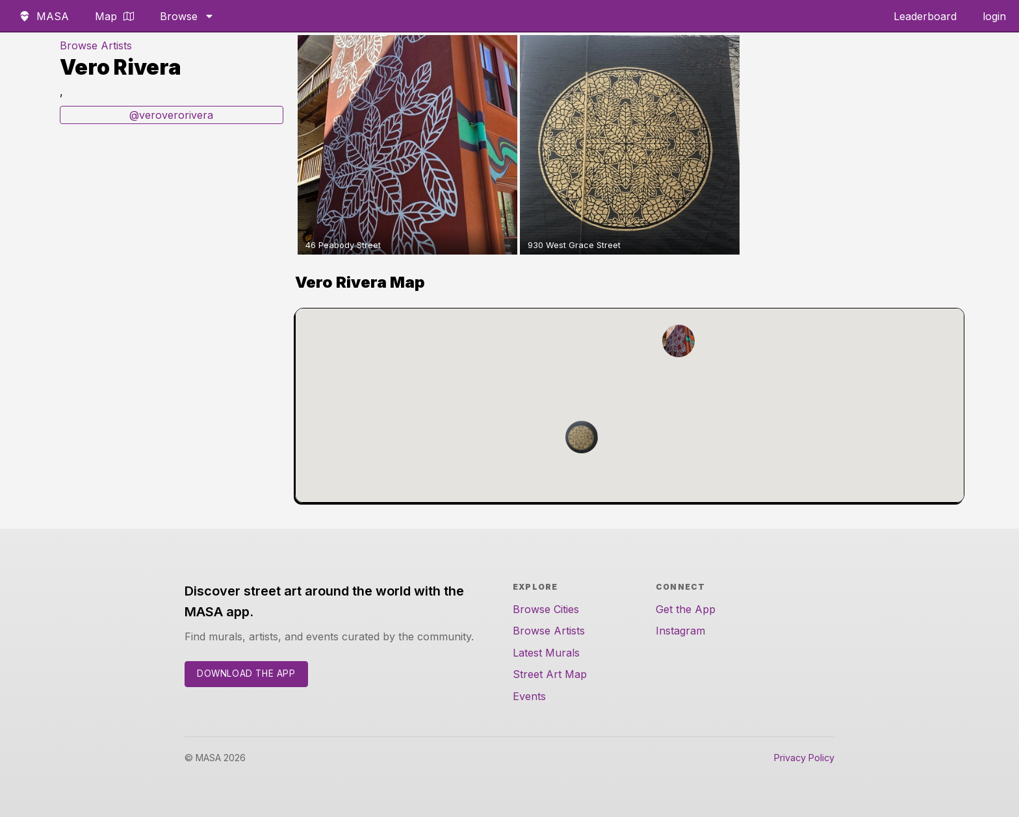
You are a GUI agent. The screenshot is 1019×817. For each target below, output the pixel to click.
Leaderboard (925, 16)
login (994, 16)
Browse (187, 16)
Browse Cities (546, 609)
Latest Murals (546, 652)
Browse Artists (96, 45)
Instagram (680, 630)
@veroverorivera (171, 114)
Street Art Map (550, 674)
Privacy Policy (804, 757)
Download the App (246, 673)
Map (114, 16)
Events (529, 696)
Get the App (686, 609)
